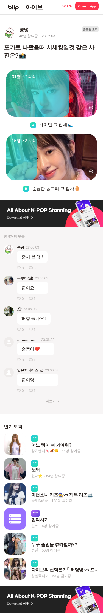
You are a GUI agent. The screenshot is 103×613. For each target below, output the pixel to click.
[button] (66, 7)
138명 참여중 (62, 501)
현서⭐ (37, 476)
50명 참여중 (51, 550)
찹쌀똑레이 (40, 576)
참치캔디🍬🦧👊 (45, 451)
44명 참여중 (71, 451)
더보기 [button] (50, 401)
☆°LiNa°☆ (39, 501)
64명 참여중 (55, 476)
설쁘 (34, 526)
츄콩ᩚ (34, 550)
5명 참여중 (50, 526)
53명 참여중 (61, 576)
